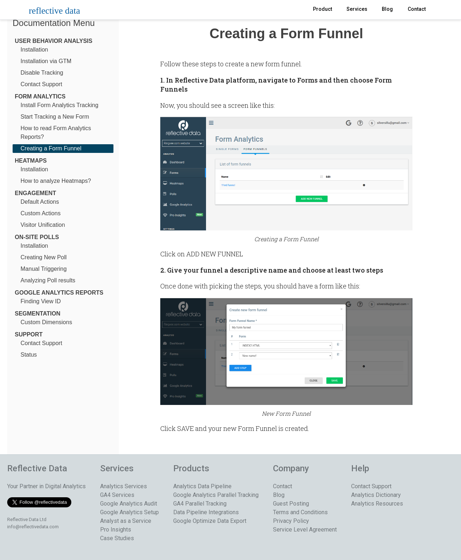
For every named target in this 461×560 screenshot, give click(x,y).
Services (356, 9)
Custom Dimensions (46, 322)
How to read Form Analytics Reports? (56, 132)
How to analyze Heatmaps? (56, 181)
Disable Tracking (42, 73)
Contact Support (41, 84)
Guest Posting (291, 503)
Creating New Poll (44, 257)
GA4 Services (117, 494)
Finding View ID (41, 301)
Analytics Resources (377, 503)
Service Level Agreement (305, 529)
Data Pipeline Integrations (206, 512)
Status (29, 355)
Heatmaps (31, 161)
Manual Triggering (44, 269)
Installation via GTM (46, 61)
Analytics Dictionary (376, 494)
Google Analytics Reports (59, 293)
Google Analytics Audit (128, 503)
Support (28, 334)
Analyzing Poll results (48, 280)
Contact (417, 9)
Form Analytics (40, 96)
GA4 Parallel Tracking (200, 503)
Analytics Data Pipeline (202, 486)
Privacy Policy (291, 520)
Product (322, 9)
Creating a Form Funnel (51, 148)
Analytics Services (123, 486)
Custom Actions (41, 213)
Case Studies (117, 538)
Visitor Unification (43, 225)
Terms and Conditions (300, 512)
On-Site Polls (37, 237)
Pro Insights (115, 529)
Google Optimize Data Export (209, 520)
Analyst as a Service (125, 520)
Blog (387, 9)
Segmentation (38, 313)
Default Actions (40, 202)
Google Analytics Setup (129, 512)
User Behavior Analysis (53, 41)
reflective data (54, 11)
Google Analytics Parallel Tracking (216, 494)
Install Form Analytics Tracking (59, 105)
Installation (34, 50)
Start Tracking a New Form (55, 117)
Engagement (35, 193)
